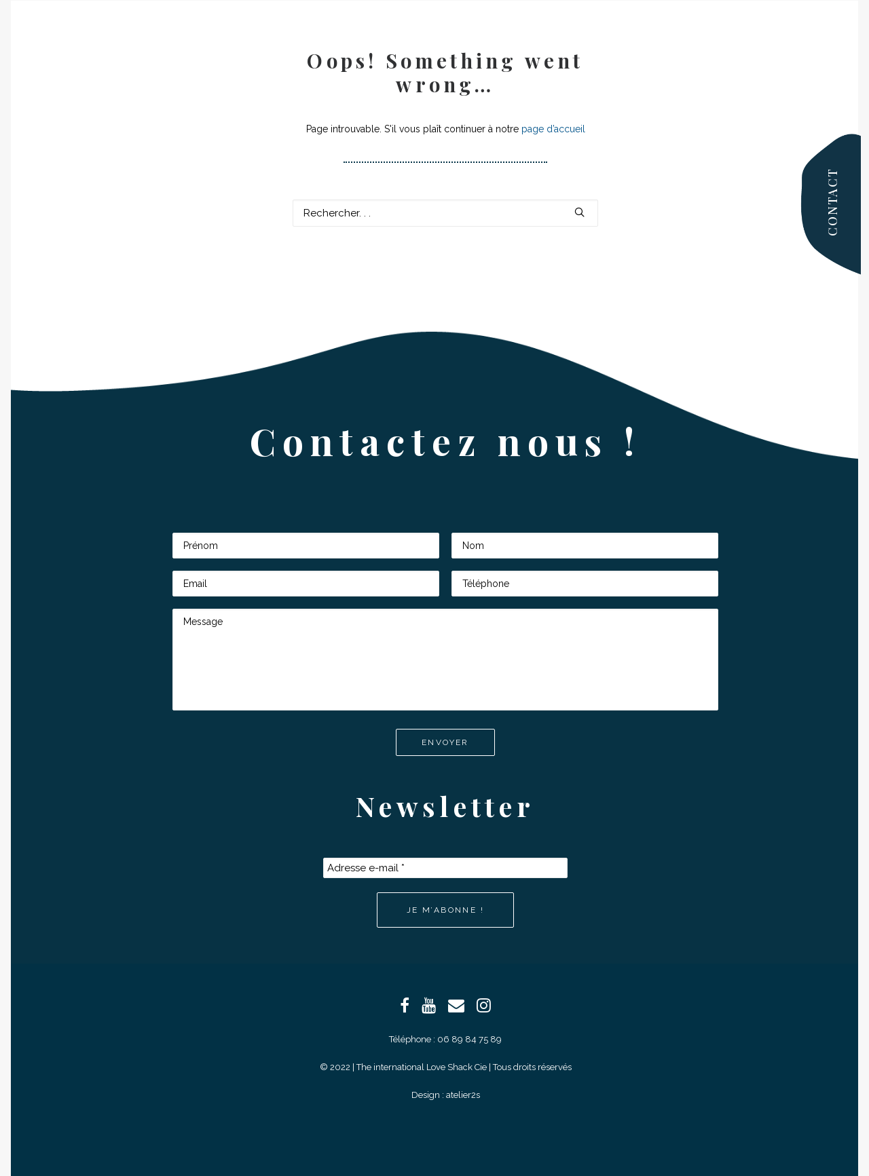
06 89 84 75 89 (469, 1039)
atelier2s (463, 1095)
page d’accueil (553, 129)
